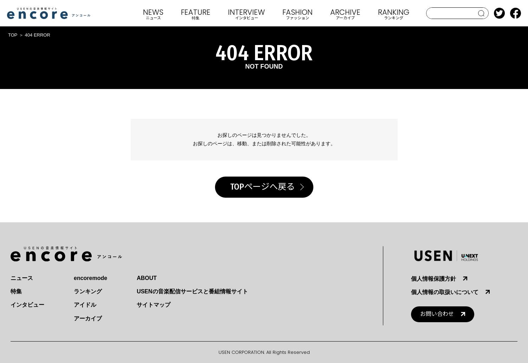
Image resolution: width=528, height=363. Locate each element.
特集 (16, 291)
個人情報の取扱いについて (444, 292)
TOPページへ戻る (262, 187)
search (481, 13)
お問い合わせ (437, 314)
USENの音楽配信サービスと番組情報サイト (192, 291)
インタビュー (27, 305)
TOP (13, 35)
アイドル (85, 305)
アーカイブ (88, 318)
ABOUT (147, 278)
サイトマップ (153, 305)
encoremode (90, 278)
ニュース (22, 278)
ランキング (88, 291)
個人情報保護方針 (433, 279)
